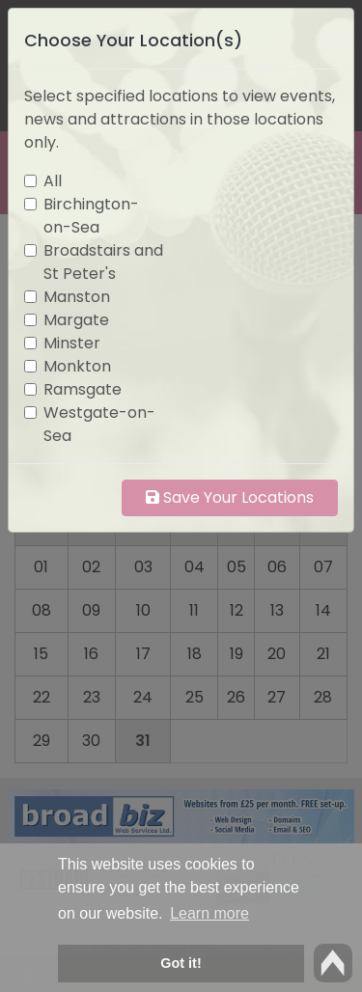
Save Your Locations (230, 497)
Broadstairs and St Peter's (103, 262)
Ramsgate (82, 389)
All (52, 181)
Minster (71, 343)
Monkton (77, 366)
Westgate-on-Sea (99, 424)
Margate (76, 320)
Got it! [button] (180, 963)
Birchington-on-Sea (91, 215)
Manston (76, 297)
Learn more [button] (209, 913)
